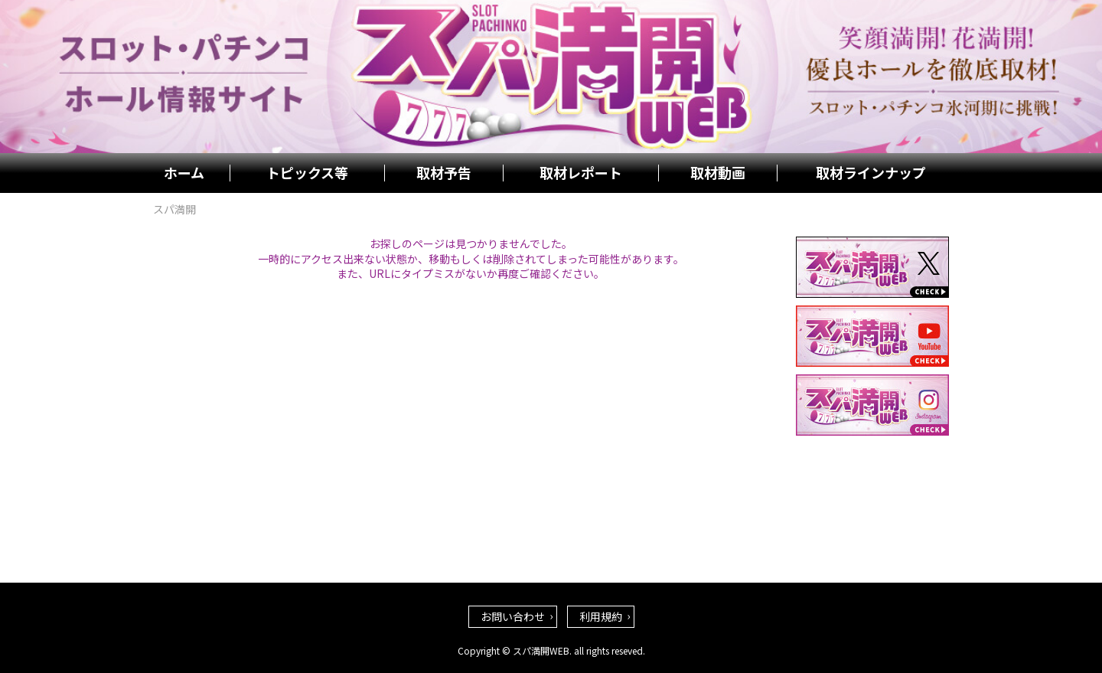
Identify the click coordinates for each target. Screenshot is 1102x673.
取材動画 (717, 173)
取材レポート (581, 173)
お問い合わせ (513, 616)
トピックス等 (307, 173)
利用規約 (600, 616)
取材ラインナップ (871, 173)
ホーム (184, 173)
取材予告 (443, 173)
